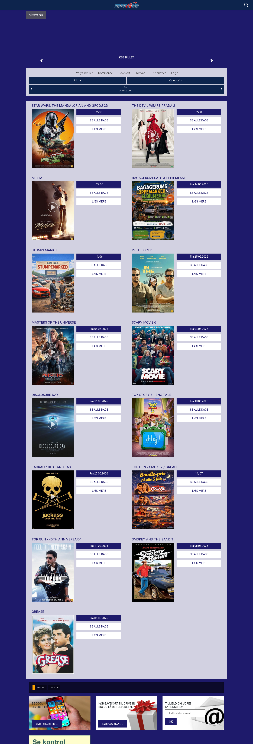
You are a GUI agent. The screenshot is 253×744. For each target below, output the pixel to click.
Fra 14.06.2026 (199, 184)
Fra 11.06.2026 (99, 401)
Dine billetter (158, 73)
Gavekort (124, 73)
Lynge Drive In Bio (126, 5)
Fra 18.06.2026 (199, 401)
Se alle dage (99, 120)
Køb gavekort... (112, 723)
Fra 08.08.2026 (199, 545)
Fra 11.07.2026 (99, 545)
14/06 (99, 256)
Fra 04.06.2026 (99, 329)
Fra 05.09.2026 (99, 618)
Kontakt (140, 73)
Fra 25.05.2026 (199, 256)
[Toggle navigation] (7, 5)
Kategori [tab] (174, 80)
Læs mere (99, 129)
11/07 (199, 473)
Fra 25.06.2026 (99, 473)
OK (171, 721)
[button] (41, 60)
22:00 (99, 112)
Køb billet (126, 57)
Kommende (105, 73)
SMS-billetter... (46, 723)
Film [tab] (76, 80)
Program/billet (84, 73)
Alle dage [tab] (126, 89)
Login (174, 73)
